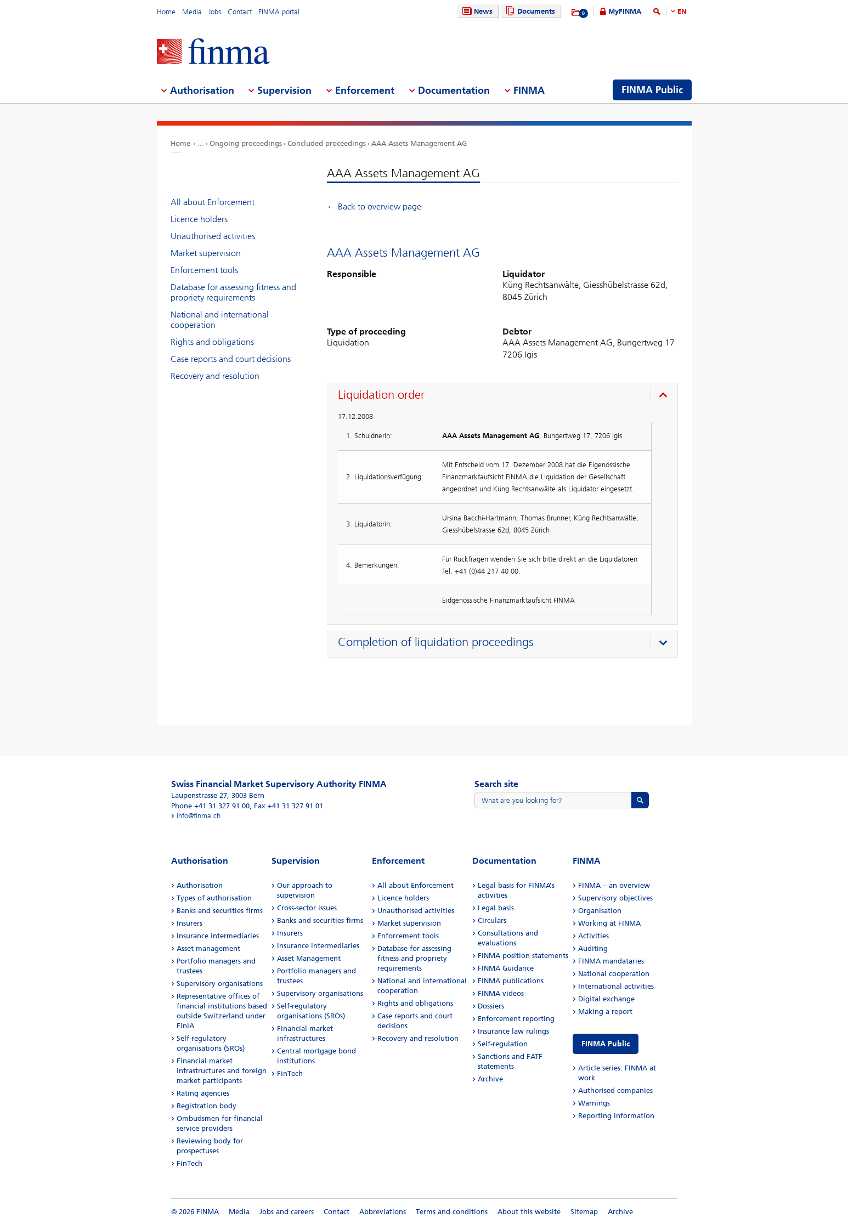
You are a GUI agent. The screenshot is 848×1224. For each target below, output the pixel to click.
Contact (240, 12)
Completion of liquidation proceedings (436, 642)
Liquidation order (381, 395)
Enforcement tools (204, 270)
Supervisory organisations (220, 983)
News (476, 11)
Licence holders (199, 219)
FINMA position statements (523, 955)
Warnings (594, 1103)
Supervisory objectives (615, 898)
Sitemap (584, 1212)
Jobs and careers (286, 1212)
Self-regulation (503, 1044)
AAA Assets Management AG (419, 143)
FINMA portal (278, 12)
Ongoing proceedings (246, 143)
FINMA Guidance (506, 968)
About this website (529, 1212)
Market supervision (206, 253)
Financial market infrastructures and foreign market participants (222, 1071)
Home (166, 12)
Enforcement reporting (516, 1019)
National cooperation (613, 974)
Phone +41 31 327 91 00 (210, 806)
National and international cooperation (220, 319)
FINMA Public (605, 1044)
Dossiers (491, 1006)
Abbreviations (382, 1212)
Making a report (605, 1011)
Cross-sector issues (307, 908)
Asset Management (309, 958)
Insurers (189, 923)
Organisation (599, 910)
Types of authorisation (214, 898)
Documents (529, 11)
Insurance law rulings (513, 1031)
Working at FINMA (609, 923)
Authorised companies (615, 1090)
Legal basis (496, 908)
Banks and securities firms (220, 910)
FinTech (189, 1163)
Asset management (208, 948)
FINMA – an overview (614, 885)
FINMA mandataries (611, 961)
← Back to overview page (374, 206)
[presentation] (505, 396)
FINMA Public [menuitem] (652, 90)
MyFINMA (624, 11)
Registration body (206, 1106)
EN (681, 11)
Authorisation (200, 885)
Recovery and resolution (215, 376)
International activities (616, 986)
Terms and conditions (452, 1212)
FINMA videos (501, 993)
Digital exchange (606, 999)
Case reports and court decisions (231, 359)
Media (192, 12)
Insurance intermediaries (218, 936)
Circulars (492, 920)
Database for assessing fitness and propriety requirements (233, 292)
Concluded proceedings (326, 143)
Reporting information (616, 1116)
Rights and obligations (212, 342)
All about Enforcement (213, 202)
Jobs (214, 12)
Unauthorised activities (213, 236)
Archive (490, 1079)
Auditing (593, 948)
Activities (593, 936)
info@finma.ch (199, 816)
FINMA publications (511, 981)
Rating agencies (203, 1093)
